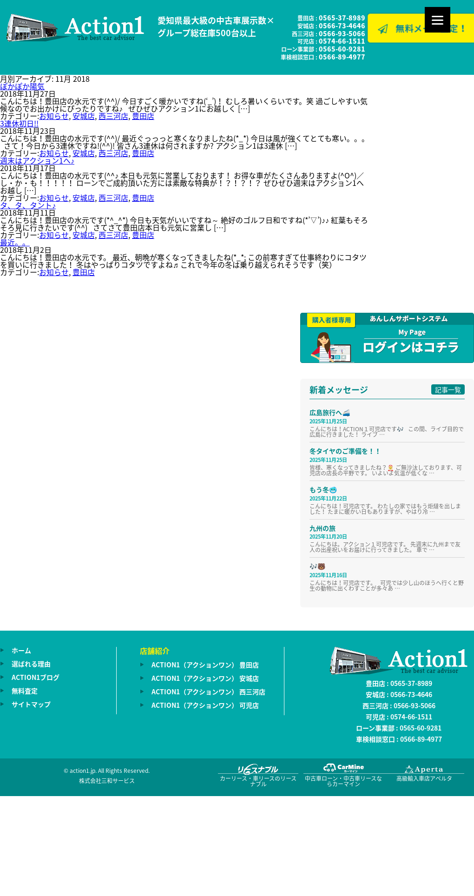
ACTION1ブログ (35, 677)
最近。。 (15, 242)
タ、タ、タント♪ (28, 205)
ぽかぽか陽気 (22, 86)
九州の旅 (322, 528)
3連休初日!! (19, 123)
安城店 (83, 115)
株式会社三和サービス (107, 781)
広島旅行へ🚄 (329, 412)
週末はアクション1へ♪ (37, 160)
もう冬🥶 (323, 489)
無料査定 (25, 690)
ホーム (21, 650)
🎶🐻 (317, 566)
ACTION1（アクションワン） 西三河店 (208, 691)
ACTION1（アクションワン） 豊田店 (205, 664)
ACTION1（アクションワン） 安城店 (205, 678)
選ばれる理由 (31, 663)
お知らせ (54, 115)
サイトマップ (31, 704)
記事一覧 (448, 389)
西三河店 (113, 115)
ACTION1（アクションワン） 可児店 (205, 705)
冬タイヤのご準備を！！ (345, 450)
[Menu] (437, 20)
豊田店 (143, 115)
